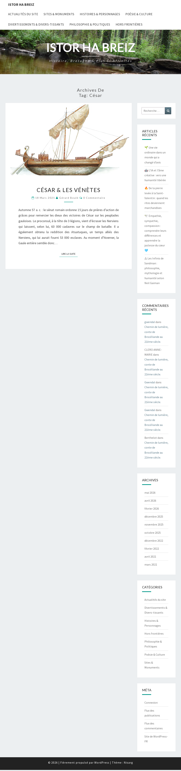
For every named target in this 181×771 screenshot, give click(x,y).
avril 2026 (150, 500)
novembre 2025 (153, 524)
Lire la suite (70, 253)
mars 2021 (150, 564)
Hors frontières (129, 24)
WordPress (101, 762)
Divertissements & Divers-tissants (36, 24)
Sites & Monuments (58, 14)
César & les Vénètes (68, 190)
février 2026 (151, 508)
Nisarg (128, 762)
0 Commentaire (94, 197)
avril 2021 (150, 556)
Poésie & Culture (138, 14)
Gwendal (149, 382)
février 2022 (151, 548)
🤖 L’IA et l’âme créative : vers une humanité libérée (155, 175)
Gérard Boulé (69, 197)
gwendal (149, 322)
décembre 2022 (153, 540)
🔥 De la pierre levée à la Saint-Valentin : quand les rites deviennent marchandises (156, 198)
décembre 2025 (153, 516)
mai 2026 (149, 492)
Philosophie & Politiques (90, 24)
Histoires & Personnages (100, 14)
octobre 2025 (152, 532)
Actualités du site (23, 14)
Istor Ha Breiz (21, 4)
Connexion (151, 702)
